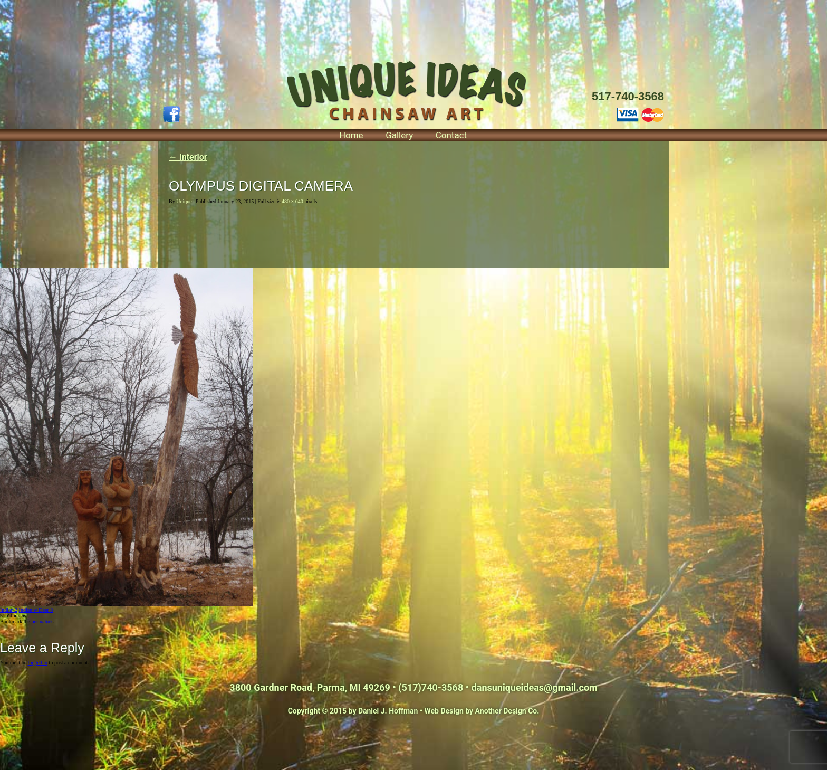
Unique (183, 201)
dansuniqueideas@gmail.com (535, 687)
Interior (188, 157)
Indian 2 (8, 610)
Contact (451, 135)
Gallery (399, 135)
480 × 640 (292, 201)
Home (351, 135)
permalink (42, 621)
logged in (38, 663)
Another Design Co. (507, 711)
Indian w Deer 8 (36, 610)
